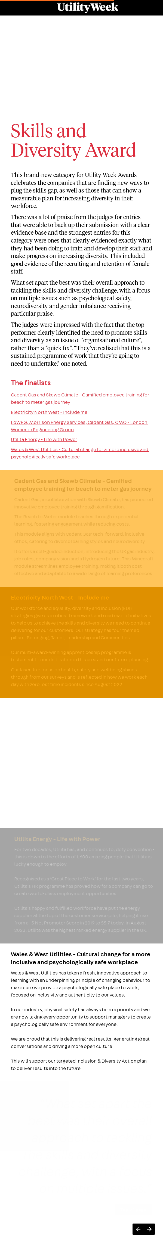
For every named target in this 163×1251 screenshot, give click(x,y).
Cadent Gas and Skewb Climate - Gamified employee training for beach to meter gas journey (80, 398)
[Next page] (149, 1229)
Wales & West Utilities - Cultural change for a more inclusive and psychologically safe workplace (80, 453)
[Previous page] (138, 1229)
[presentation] (81, 53)
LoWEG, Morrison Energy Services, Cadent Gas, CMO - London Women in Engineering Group (79, 426)
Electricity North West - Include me (49, 412)
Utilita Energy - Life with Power (44, 439)
